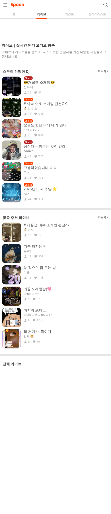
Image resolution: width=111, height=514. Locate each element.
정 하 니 (28, 87)
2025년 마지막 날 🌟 (40, 189)
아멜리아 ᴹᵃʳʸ (31, 294)
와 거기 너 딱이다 (37, 331)
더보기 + (103, 71)
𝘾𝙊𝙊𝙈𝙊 (28, 151)
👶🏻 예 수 (29, 230)
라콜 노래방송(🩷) (38, 288)
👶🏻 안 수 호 (30, 108)
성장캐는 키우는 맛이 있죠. (45, 146)
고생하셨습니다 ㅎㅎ (40, 167)
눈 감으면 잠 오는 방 (40, 267)
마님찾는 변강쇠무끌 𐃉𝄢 (38, 315)
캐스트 (69, 14)
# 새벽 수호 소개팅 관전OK (45, 103)
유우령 (28, 251)
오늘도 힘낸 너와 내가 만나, (46, 125)
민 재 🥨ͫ (29, 336)
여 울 (27, 272)
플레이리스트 (97, 14)
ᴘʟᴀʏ (26, 194)
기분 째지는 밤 (35, 246)
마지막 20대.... (35, 310)
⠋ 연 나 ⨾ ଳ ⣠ (31, 130)
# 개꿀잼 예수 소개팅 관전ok (46, 224)
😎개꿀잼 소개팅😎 (39, 82)
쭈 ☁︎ (27, 172)
